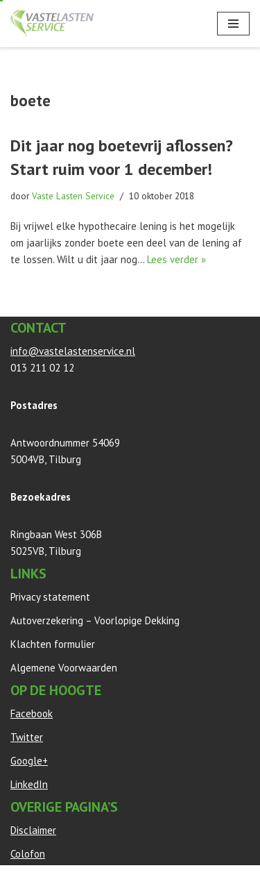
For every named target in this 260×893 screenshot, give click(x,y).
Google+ (29, 760)
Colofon (27, 853)
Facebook (31, 713)
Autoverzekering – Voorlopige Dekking (95, 620)
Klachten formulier (52, 644)
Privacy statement (50, 596)
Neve (21, 878)
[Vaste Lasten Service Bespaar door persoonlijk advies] (52, 23)
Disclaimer (33, 830)
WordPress (168, 878)
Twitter (26, 737)
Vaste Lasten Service (73, 196)
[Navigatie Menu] (233, 23)
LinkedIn (29, 784)
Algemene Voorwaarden (63, 667)
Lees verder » (176, 259)
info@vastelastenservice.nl (72, 351)
